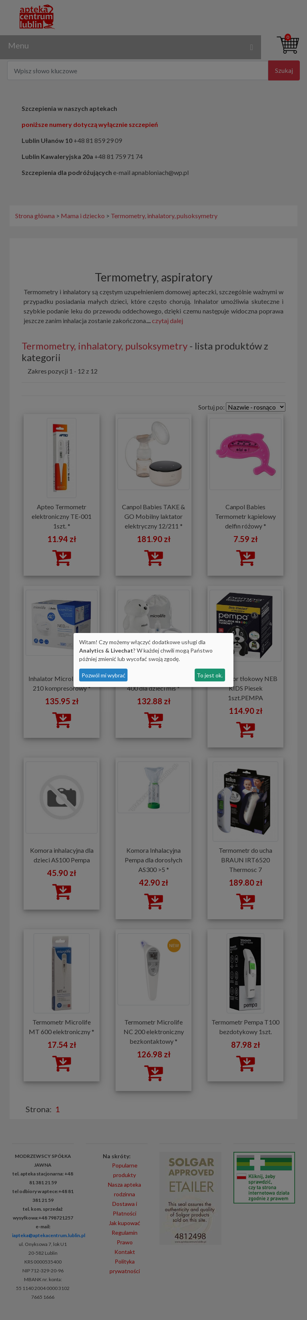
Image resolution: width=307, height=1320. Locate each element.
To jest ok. (210, 675)
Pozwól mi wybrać (104, 675)
